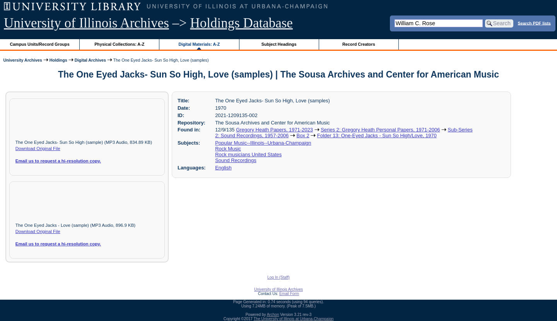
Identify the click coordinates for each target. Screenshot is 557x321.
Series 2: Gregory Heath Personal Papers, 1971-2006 (380, 130)
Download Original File (37, 148)
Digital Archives (90, 60)
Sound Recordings (235, 160)
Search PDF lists (534, 23)
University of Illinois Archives (86, 23)
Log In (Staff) (278, 277)
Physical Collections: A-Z (119, 44)
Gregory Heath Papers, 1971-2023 (274, 130)
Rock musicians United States (248, 154)
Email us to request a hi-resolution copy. (58, 161)
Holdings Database (241, 23)
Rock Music (228, 149)
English (223, 168)
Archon (273, 314)
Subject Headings (279, 44)
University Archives (22, 60)
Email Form (289, 294)
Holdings (58, 60)
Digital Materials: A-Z (199, 44)
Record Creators (358, 44)
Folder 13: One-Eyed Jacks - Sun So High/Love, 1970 (377, 135)
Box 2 (303, 135)
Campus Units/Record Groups (40, 44)
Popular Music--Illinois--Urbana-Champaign (263, 143)
